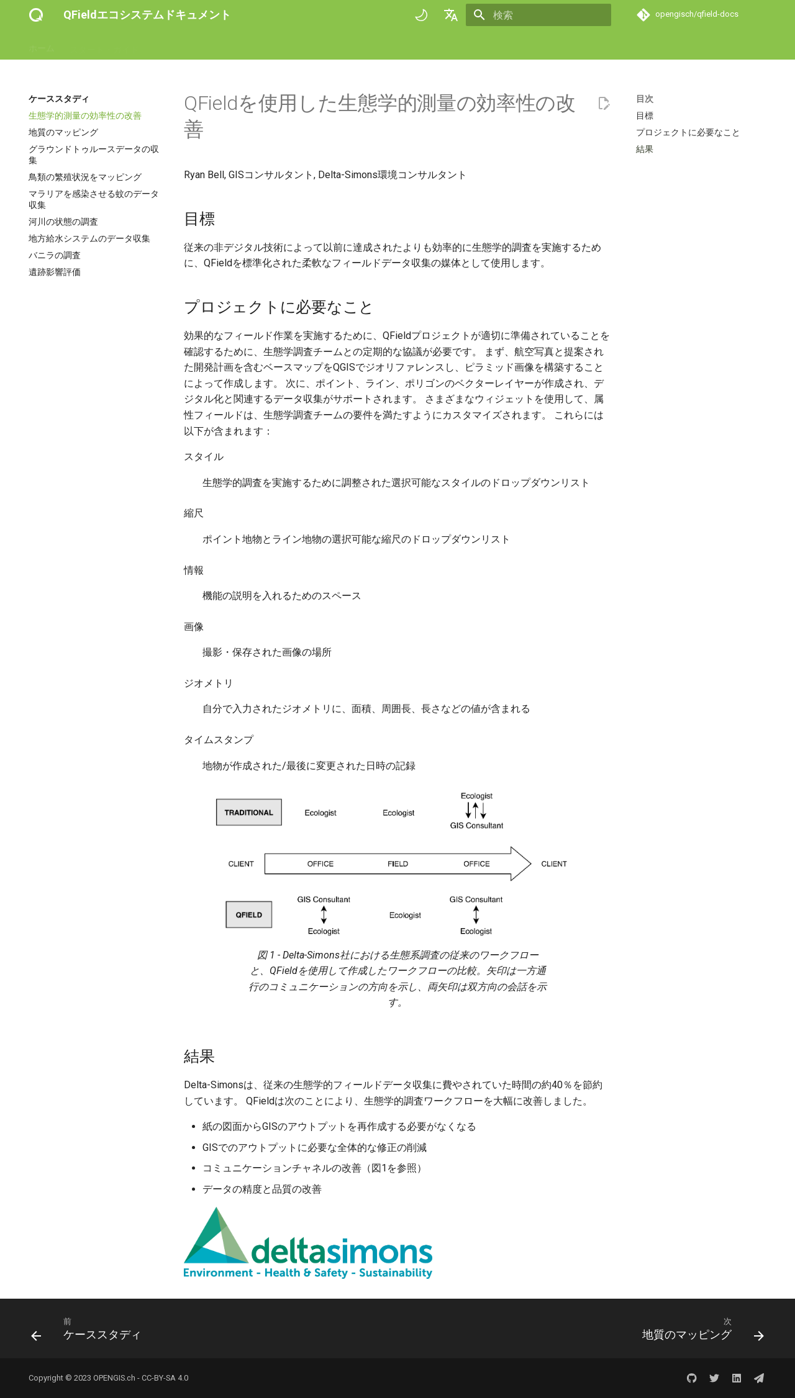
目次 (644, 99)
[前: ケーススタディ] (90, 1332)
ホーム (42, 45)
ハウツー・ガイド (189, 45)
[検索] (538, 15)
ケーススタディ (336, 45)
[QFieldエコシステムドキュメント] (36, 14)
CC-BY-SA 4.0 (165, 1377)
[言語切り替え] (450, 14)
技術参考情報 (264, 45)
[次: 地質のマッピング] (699, 1332)
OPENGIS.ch (114, 1377)
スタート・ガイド (104, 45)
